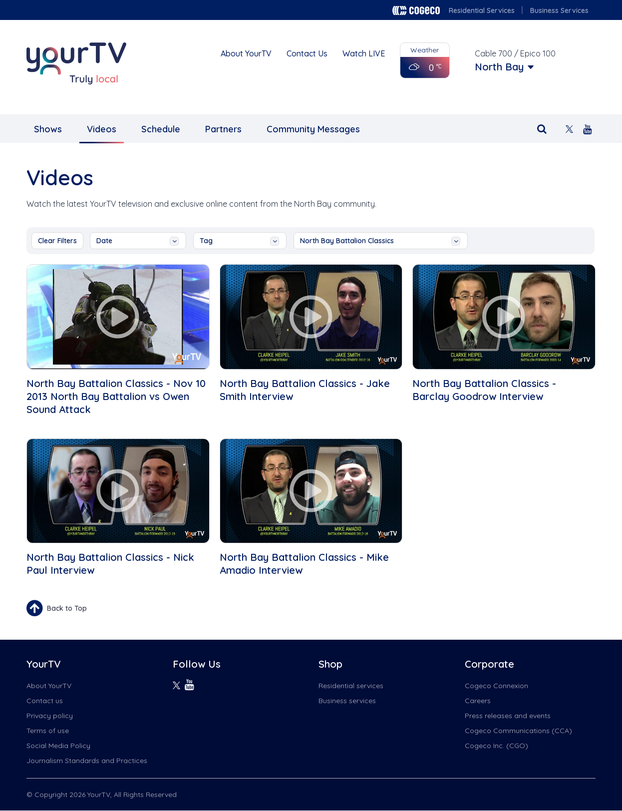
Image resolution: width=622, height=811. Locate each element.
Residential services (350, 685)
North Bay (499, 67)
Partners (223, 129)
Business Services (559, 10)
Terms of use (47, 730)
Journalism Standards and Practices (86, 760)
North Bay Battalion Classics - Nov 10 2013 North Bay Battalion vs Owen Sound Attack (116, 396)
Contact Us (307, 53)
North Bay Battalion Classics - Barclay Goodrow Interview (484, 390)
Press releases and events (508, 715)
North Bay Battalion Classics (380, 241)
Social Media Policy (58, 745)
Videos (101, 129)
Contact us (44, 700)
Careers (478, 700)
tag (239, 241)
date (137, 241)
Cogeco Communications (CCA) (518, 730)
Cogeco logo (416, 10)
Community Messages (313, 129)
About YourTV (246, 53)
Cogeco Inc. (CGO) (496, 745)
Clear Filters (57, 240)
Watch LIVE (363, 53)
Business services (347, 700)
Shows (48, 129)
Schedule (160, 129)
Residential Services (482, 10)
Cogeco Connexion (496, 685)
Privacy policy (49, 715)
